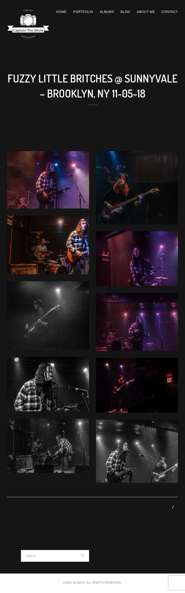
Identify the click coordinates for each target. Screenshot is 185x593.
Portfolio (83, 12)
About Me (146, 12)
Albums (107, 12)
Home (61, 12)
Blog (125, 12)
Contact (169, 12)
